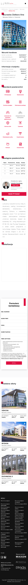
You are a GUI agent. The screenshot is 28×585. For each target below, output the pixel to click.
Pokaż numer (15, 185)
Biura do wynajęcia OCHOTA (5, 524)
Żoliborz (5, 11)
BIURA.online (5, 9)
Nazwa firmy (4, 318)
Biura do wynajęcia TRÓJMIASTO (19, 543)
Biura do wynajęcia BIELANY (5, 517)
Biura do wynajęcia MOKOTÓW (5, 520)
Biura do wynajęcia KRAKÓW (5, 540)
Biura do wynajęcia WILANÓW (19, 520)
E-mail (2, 325)
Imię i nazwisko (5, 312)
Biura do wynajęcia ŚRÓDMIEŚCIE (5, 508)
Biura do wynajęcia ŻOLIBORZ (19, 501)
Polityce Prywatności (22, 356)
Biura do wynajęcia (13, 9)
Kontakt (2, 553)
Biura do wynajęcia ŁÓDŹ (21, 539)
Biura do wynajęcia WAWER (19, 511)
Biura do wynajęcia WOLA (21, 504)
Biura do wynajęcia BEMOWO (5, 511)
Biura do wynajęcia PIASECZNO (5, 536)
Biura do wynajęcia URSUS (19, 508)
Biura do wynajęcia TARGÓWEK (19, 527)
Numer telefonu (5, 332)
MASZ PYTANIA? (14, 194)
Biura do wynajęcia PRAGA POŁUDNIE (19, 514)
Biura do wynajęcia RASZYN (19, 536)
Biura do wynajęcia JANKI (7, 529)
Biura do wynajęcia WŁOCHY (5, 527)
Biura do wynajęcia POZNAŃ (5, 543)
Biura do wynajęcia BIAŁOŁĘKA (5, 514)
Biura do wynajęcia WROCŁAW (5, 546)
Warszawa (22, 9)
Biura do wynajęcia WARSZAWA (5, 504)
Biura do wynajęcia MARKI (21, 533)
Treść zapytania (5, 339)
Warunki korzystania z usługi (15, 358)
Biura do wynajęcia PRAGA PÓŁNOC (19, 517)
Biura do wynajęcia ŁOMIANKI (5, 533)
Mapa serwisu (18, 546)
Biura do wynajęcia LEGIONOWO (19, 530)
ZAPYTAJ (23, 165)
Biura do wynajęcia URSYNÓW (19, 524)
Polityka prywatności (5, 358)
